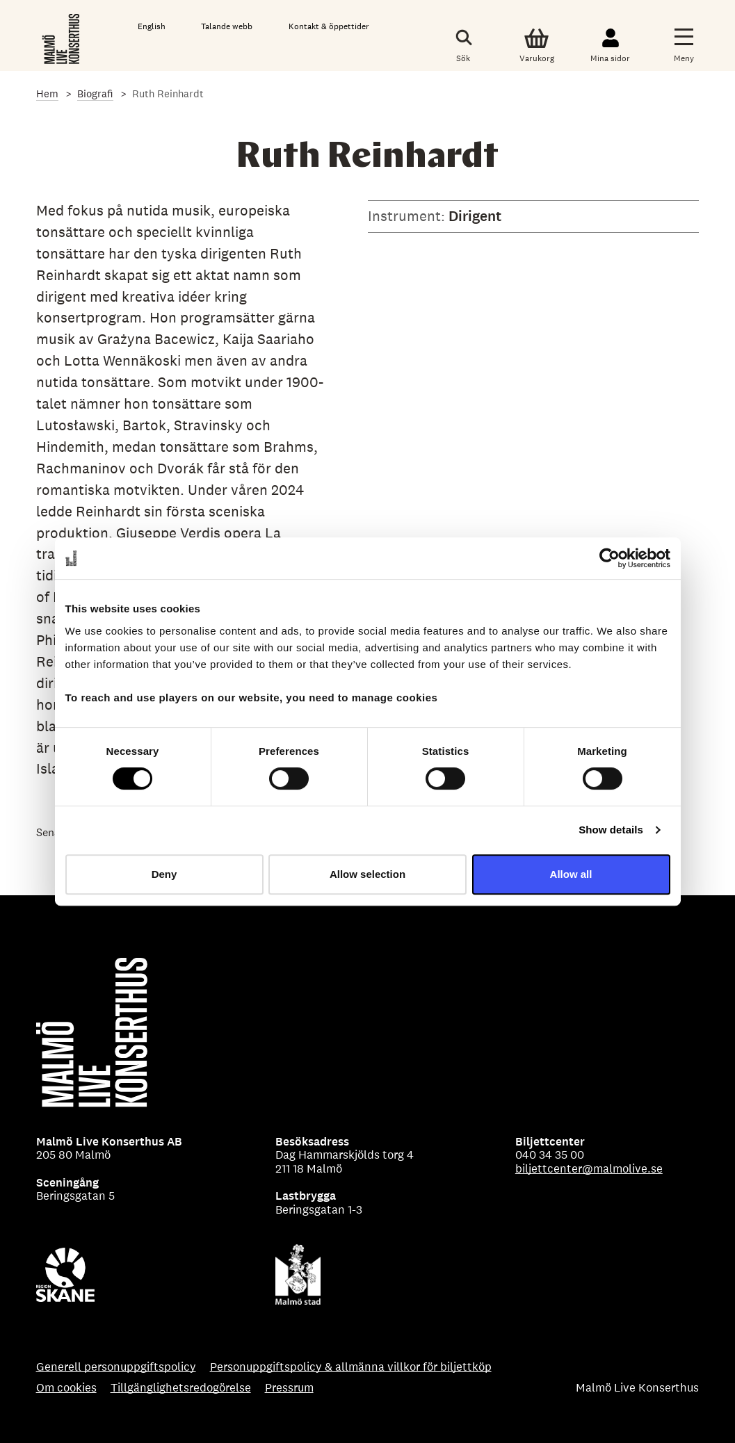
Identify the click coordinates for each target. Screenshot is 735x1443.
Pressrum (289, 1388)
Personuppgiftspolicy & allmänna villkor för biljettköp (351, 1367)
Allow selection (367, 874)
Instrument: (408, 215)
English (151, 26)
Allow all (571, 874)
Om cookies (66, 1388)
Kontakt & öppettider (329, 26)
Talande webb (226, 26)
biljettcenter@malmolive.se (589, 1168)
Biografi (95, 93)
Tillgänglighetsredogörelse (181, 1388)
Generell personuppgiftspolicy (116, 1367)
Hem (47, 93)
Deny (164, 874)
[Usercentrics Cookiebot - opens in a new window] (609, 558)
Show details (611, 829)
